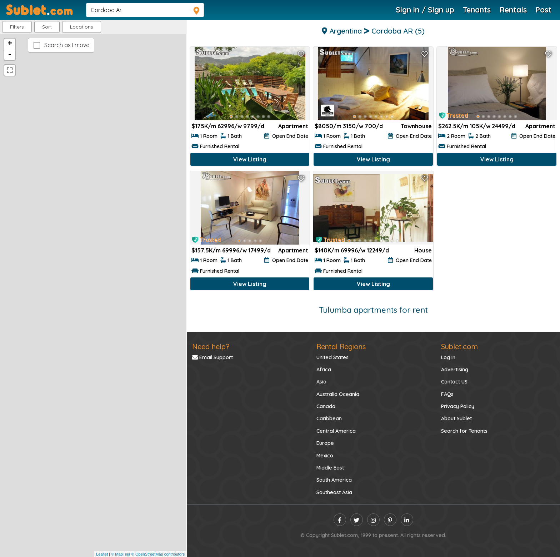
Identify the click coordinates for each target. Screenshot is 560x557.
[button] (81, 27)
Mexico (324, 455)
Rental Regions (341, 346)
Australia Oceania (337, 394)
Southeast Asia (334, 492)
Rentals (513, 9)
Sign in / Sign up (425, 9)
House (423, 250)
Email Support (212, 357)
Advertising (454, 369)
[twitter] (356, 519)
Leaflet (102, 554)
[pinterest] (390, 519)
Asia (321, 381)
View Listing (249, 159)
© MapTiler (120, 554)
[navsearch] (145, 10)
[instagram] (373, 519)
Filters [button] (17, 27)
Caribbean (329, 418)
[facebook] (340, 519)
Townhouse (416, 126)
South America (334, 480)
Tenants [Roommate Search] (477, 9)
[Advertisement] (496, 223)
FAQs (447, 394)
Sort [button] (47, 27)
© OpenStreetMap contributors (158, 554)
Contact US (454, 381)
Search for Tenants (464, 431)
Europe (325, 443)
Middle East (330, 468)
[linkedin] (407, 519)
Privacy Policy (457, 406)
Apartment (293, 126)
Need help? (210, 346)
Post (543, 9)
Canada (325, 406)
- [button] (9, 54)
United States (332, 357)
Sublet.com (459, 346)
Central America (336, 431)
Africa (323, 369)
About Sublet (456, 418)
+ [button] (10, 44)
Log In (448, 357)
